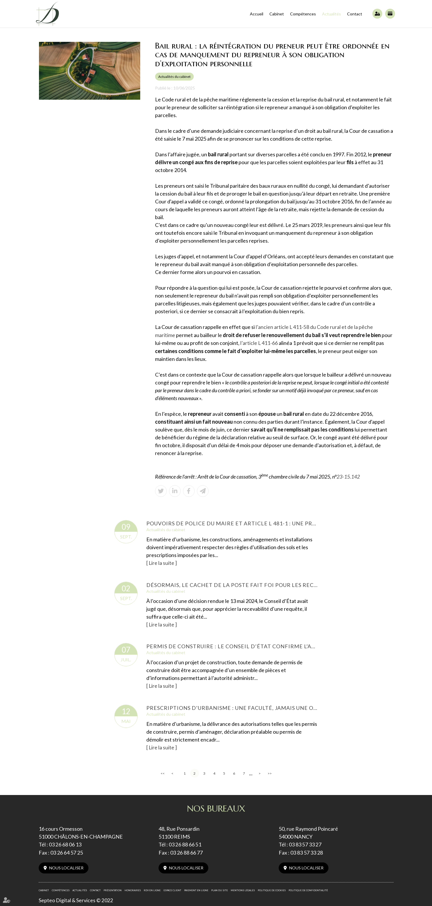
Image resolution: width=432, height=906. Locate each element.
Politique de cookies (272, 888)
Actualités (331, 13)
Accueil (256, 13)
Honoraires (133, 888)
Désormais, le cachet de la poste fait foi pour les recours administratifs (232, 584)
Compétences (303, 13)
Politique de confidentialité (308, 888)
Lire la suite (162, 562)
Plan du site (219, 888)
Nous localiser (66, 866)
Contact (354, 13)
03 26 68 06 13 (65, 843)
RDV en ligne (152, 888)
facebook (420, 447)
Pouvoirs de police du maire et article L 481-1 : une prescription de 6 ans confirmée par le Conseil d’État (232, 523)
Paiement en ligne (390, 14)
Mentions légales (243, 888)
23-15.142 (348, 476)
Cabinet (276, 13)
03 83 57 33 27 (305, 843)
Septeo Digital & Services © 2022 (76, 899)
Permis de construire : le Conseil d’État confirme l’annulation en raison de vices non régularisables (232, 645)
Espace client (377, 14)
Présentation (113, 888)
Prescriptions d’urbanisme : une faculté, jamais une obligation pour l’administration (232, 706)
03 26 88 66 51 (185, 843)
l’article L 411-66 (259, 342)
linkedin (420, 458)
